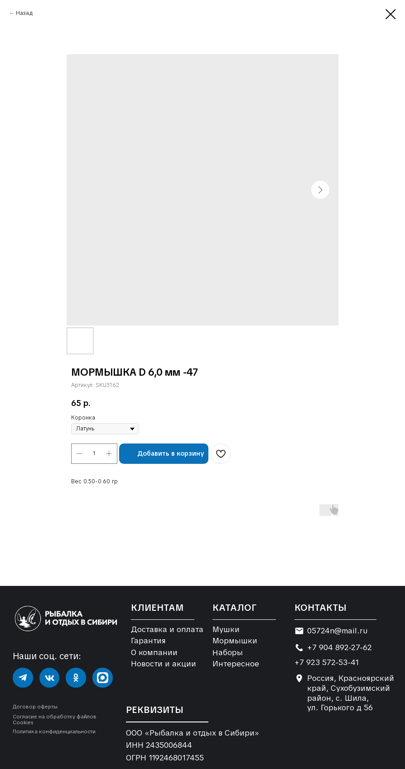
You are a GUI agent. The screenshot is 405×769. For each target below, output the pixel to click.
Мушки (226, 629)
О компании (154, 652)
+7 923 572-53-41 (326, 662)
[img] (23, 678)
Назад (24, 13)
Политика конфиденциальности (54, 731)
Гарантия (148, 641)
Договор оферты (35, 706)
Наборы (227, 652)
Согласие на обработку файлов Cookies (54, 719)
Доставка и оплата (167, 629)
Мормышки (234, 641)
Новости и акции (163, 664)
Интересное (235, 664)
